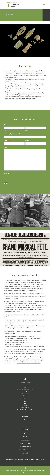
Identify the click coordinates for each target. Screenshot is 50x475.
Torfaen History (25, 440)
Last (26, 130)
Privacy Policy (25, 453)
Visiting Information (25, 446)
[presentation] (15, 178)
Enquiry (6, 147)
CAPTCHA (7, 173)
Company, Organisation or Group (13, 134)
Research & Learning (25, 443)
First (5, 130)
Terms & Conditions (24, 450)
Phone (27, 140)
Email (8, 141)
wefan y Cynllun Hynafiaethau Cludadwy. (28, 363)
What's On (25, 437)
